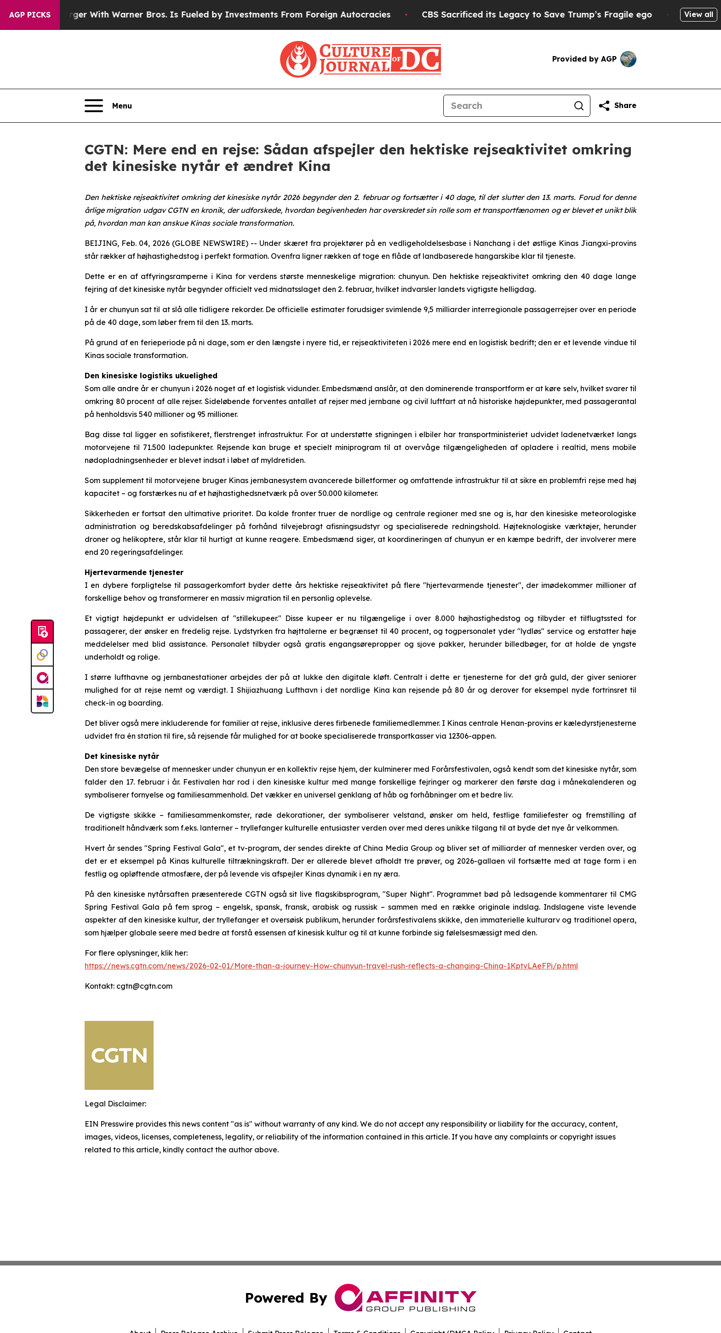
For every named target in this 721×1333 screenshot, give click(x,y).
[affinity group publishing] (42, 677)
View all (698, 14)
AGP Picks (30, 14)
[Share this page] (617, 106)
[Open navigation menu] (108, 106)
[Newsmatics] (42, 700)
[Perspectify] (42, 655)
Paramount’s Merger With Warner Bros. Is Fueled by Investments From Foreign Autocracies (207, 14)
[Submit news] (42, 632)
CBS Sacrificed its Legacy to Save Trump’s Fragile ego (549, 14)
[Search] (506, 105)
